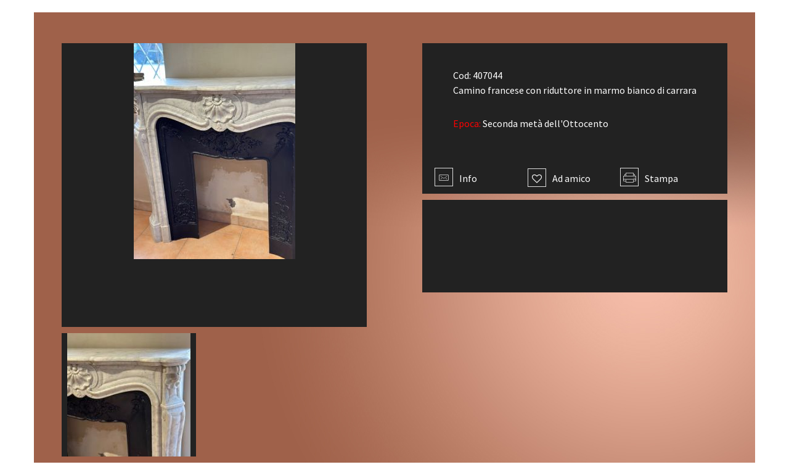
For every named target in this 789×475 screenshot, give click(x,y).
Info (456, 178)
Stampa (649, 178)
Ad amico (559, 178)
